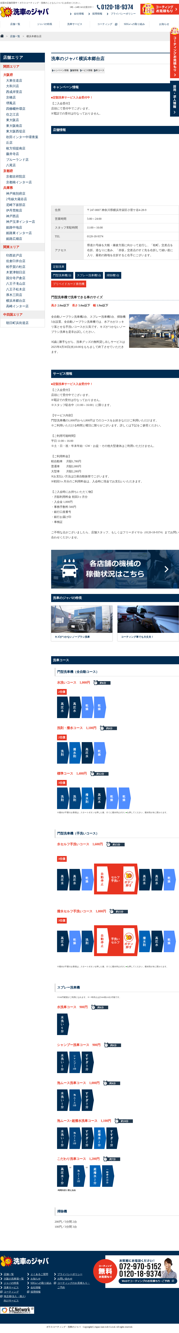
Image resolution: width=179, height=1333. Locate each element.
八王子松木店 (15, 289)
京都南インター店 (19, 182)
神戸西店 (12, 216)
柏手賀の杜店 (15, 267)
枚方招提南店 (15, 148)
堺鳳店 (11, 103)
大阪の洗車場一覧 (14, 1281)
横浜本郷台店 (15, 300)
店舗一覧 (15, 24)
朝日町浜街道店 (17, 323)
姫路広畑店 (14, 239)
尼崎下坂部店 (15, 205)
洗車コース (162, 71)
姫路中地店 (14, 227)
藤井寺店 (12, 154)
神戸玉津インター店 (20, 222)
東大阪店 (12, 120)
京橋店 (11, 97)
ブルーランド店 (17, 159)
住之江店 (12, 114)
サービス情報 (130, 71)
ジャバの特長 (44, 24)
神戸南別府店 (15, 193)
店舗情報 (101, 71)
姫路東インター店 (19, 233)
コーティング (104, 24)
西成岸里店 (14, 92)
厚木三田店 (14, 295)
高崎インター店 (17, 306)
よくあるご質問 (39, 1277)
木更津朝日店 (15, 272)
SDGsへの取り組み (134, 24)
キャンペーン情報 (68, 71)
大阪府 (8, 75)
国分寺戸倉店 (15, 278)
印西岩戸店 (14, 255)
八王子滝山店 (15, 283)
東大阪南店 (14, 126)
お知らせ (164, 24)
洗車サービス (74, 24)
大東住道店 (14, 80)
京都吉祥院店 (15, 176)
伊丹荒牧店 (14, 210)
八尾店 (11, 165)
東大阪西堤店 (15, 131)
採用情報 (97, 13)
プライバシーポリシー (123, 13)
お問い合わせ (64, 1281)
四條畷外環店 (15, 109)
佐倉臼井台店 (15, 261)
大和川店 (12, 86)
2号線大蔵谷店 (16, 199)
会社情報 (79, 13)
